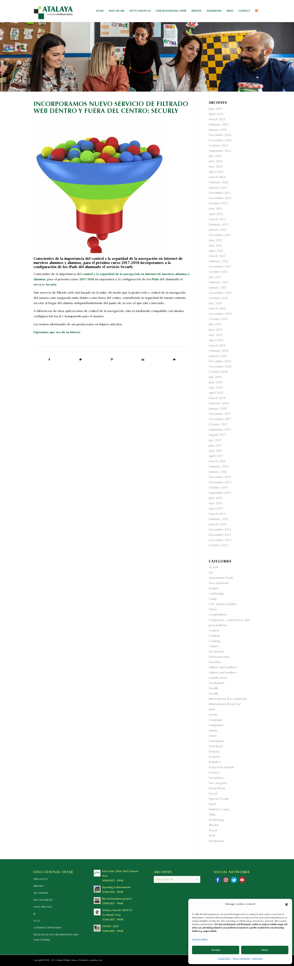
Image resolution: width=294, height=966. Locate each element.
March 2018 (217, 398)
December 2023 (220, 193)
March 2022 (217, 256)
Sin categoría (218, 783)
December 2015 (220, 477)
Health (213, 688)
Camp (213, 599)
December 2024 (220, 135)
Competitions (218, 614)
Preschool (216, 746)
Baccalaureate (219, 583)
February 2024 (219, 182)
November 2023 (220, 198)
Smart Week (217, 788)
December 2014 (220, 529)
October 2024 (218, 145)
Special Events (219, 799)
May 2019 (215, 335)
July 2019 (215, 324)
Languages (216, 725)
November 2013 (220, 540)
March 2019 (217, 345)
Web (212, 835)
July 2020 (215, 303)
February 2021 (219, 282)
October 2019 (218, 319)
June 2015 (215, 498)
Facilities (215, 662)
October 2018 (218, 372)
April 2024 (216, 172)
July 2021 (215, 277)
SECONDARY (41, 893)
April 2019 (216, 340)
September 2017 (220, 430)
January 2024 (218, 187)
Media (213, 730)
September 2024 (220, 151)
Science (214, 772)
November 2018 (220, 366)
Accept (215, 949)
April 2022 (216, 251)
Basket (213, 588)
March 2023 (217, 219)
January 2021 (218, 287)
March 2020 (217, 308)
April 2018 (216, 393)
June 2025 (215, 109)
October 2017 (218, 424)
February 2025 (219, 124)
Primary (214, 751)
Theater (214, 825)
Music (213, 736)
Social (213, 793)
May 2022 (215, 245)
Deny (264, 949)
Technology (217, 820)
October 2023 (218, 203)
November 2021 (220, 266)
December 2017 (220, 414)
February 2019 (219, 351)
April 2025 (216, 114)
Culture (214, 646)
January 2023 (218, 230)
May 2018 (215, 387)
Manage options (200, 939)
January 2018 (218, 408)
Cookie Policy (224, 959)
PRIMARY (39, 886)
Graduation (216, 683)
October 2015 (218, 487)
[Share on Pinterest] (111, 359)
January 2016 (218, 472)
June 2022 (215, 240)
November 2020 (220, 293)
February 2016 (219, 466)
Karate (213, 714)
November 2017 (220, 419)
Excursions (216, 651)
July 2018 (215, 377)
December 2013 (220, 535)
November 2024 (220, 140)
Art (211, 572)
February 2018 (219, 403)
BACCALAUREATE (43, 900)
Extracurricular (219, 657)
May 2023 (215, 208)
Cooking (214, 641)
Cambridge (216, 593)
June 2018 (215, 382)
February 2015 (219, 519)
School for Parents (221, 767)
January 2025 (218, 130)
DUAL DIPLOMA (43, 907)
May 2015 (215, 503)
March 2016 (217, 461)
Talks (212, 814)
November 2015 (220, 482)
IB (35, 914)
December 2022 (220, 235)
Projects (214, 757)
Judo (212, 709)
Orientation (216, 741)
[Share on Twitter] (80, 359)
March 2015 (217, 514)
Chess (213, 609)
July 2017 (215, 440)
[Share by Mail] (174, 359)
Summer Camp (219, 809)
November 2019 (220, 314)
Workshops (216, 841)
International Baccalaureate (228, 699)
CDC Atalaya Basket (222, 604)
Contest (214, 630)
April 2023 (216, 214)
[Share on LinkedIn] (143, 359)
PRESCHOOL (41, 879)
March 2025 (217, 119)
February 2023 (219, 224)
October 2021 (218, 272)
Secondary (216, 778)
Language (215, 720)
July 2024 (215, 156)
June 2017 (215, 445)
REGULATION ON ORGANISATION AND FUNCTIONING (56, 937)
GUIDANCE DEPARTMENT (48, 928)
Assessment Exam (221, 578)
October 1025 (218, 545)
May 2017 (215, 451)
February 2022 (219, 261)
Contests (214, 636)
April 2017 (216, 456)
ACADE (214, 567)
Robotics (215, 762)
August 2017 (217, 435)
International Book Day (225, 704)
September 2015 (220, 493)
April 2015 (216, 508)
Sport (212, 804)
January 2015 (218, 524)
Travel (213, 830)
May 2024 (215, 166)
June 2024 (215, 161)
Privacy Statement (241, 959)
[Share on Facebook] (49, 359)
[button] (286, 904)
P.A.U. (37, 921)
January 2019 (218, 356)
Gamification (218, 678)
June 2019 (215, 330)
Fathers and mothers (223, 667)
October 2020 (218, 298)
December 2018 (220, 361)
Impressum (257, 959)
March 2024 (217, 177)
